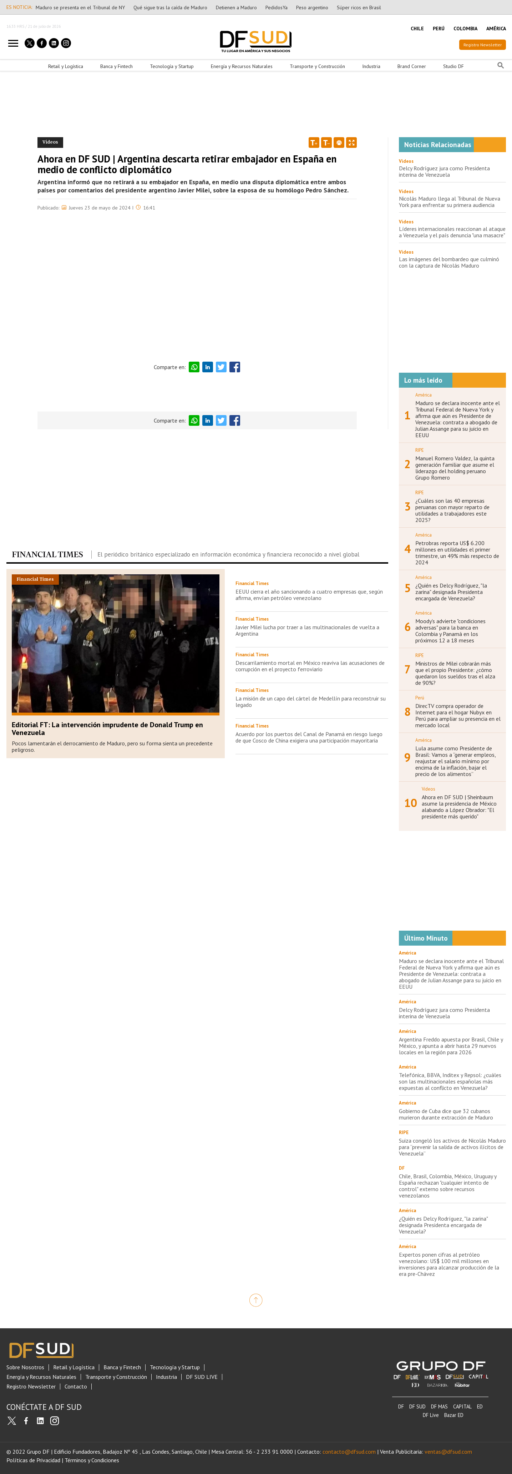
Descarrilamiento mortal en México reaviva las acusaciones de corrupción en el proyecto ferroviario (310, 666)
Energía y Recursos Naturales (242, 66)
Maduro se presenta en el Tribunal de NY (80, 7)
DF (401, 1406)
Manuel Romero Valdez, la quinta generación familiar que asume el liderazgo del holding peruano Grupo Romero (455, 468)
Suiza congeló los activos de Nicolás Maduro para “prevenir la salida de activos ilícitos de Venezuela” (452, 1147)
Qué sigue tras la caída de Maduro (170, 7)
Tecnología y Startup (172, 66)
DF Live (431, 1415)
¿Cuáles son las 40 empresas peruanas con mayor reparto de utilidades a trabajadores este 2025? (452, 510)
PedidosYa (276, 7)
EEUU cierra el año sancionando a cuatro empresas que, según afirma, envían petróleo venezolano (309, 594)
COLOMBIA (465, 28)
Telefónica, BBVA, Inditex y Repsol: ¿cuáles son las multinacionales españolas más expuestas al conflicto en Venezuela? (450, 1081)
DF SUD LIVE (202, 1377)
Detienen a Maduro (236, 7)
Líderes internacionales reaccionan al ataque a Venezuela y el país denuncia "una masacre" (452, 232)
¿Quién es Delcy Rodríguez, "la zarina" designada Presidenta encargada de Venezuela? (451, 591)
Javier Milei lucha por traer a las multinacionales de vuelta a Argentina (307, 630)
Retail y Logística (65, 66)
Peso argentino (312, 7)
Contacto (76, 1386)
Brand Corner (411, 66)
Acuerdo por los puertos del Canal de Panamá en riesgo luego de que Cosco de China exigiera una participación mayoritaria (308, 737)
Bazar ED (453, 1415)
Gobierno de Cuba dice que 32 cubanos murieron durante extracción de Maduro (446, 1114)
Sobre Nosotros (25, 1367)
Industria (371, 66)
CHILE (417, 28)
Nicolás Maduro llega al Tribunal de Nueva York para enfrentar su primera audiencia (449, 201)
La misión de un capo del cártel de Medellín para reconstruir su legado (310, 701)
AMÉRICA (496, 28)
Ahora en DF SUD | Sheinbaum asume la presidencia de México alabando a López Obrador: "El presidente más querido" (459, 806)
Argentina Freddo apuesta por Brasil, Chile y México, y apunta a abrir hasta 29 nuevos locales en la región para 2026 (451, 1045)
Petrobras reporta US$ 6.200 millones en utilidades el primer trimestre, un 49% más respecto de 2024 (457, 552)
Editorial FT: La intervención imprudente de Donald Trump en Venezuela (107, 728)
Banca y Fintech (116, 66)
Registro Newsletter (482, 44)
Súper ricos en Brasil (359, 7)
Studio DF (453, 66)
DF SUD (417, 1406)
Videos (406, 161)
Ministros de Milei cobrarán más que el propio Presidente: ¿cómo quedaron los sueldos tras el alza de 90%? (455, 673)
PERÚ (439, 28)
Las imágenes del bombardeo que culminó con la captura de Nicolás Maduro (449, 262)
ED (480, 1406)
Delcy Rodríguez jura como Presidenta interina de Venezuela (444, 171)
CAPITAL (462, 1406)
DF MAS (439, 1406)
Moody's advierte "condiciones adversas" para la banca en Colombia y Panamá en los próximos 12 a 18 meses (450, 630)
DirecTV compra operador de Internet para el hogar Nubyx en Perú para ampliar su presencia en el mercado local (458, 715)
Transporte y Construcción (317, 66)
